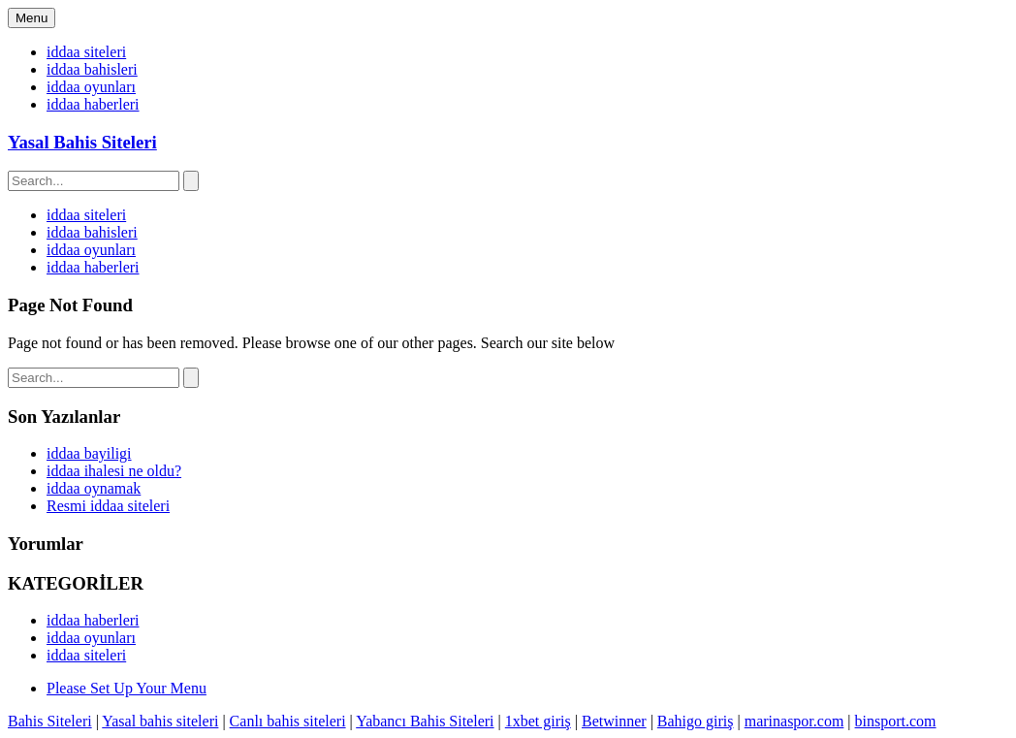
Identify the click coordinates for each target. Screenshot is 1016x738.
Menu (32, 18)
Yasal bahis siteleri (160, 721)
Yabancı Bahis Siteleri (424, 721)
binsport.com (896, 721)
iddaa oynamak (94, 488)
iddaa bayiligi (89, 453)
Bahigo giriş (695, 721)
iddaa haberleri (93, 104)
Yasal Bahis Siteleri (82, 142)
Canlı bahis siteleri (288, 721)
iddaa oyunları (91, 87)
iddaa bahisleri (92, 69)
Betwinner (614, 721)
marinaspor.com (794, 721)
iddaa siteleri (86, 52)
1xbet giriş (538, 721)
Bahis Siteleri (50, 721)
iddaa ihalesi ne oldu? (114, 471)
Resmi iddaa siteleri (108, 505)
